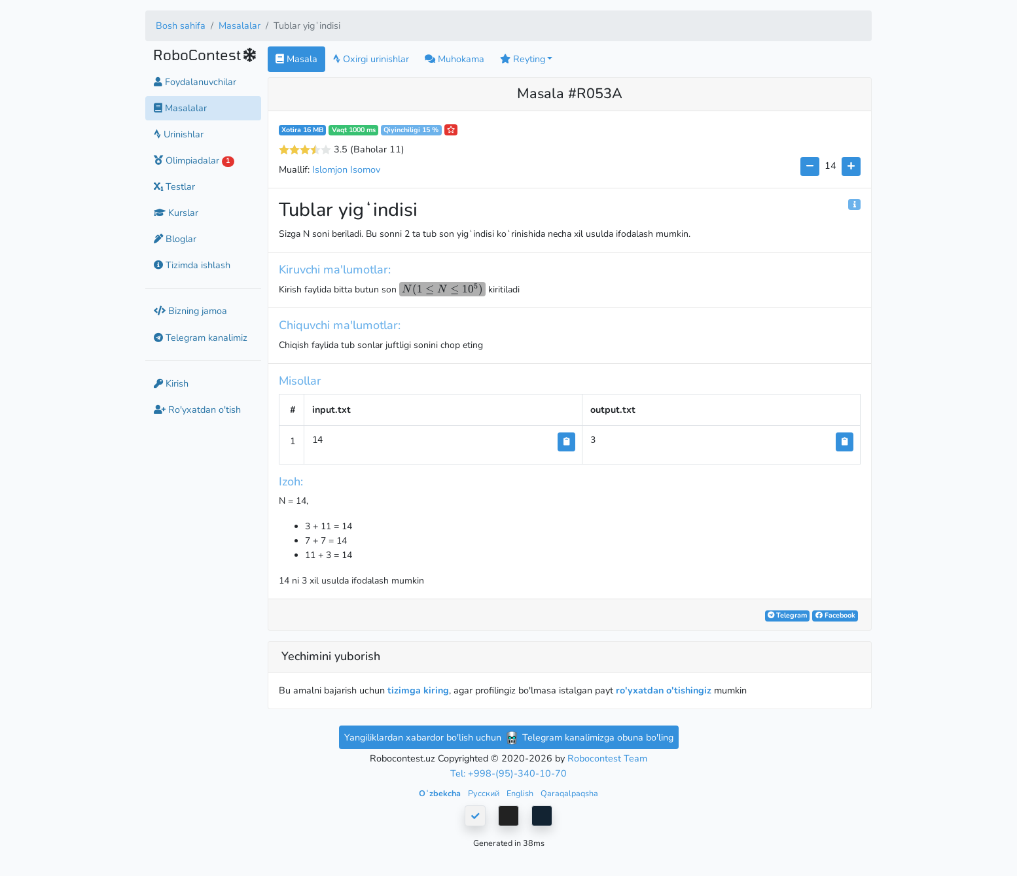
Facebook (835, 615)
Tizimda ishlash (192, 265)
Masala (296, 58)
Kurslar (176, 212)
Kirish (171, 383)
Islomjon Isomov (346, 169)
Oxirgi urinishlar (371, 58)
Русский (484, 793)
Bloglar (175, 238)
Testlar (174, 186)
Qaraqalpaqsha (569, 793)
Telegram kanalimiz (200, 337)
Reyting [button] (522, 58)
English (521, 793)
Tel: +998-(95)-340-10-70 (508, 773)
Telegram (787, 615)
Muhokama (454, 58)
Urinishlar (179, 134)
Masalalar (239, 25)
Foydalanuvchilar (195, 81)
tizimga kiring (418, 690)
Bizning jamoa (190, 310)
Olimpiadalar (194, 160)
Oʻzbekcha (441, 793)
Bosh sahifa (180, 25)
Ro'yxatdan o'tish (197, 409)
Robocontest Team (607, 758)
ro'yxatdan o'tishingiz (663, 690)
